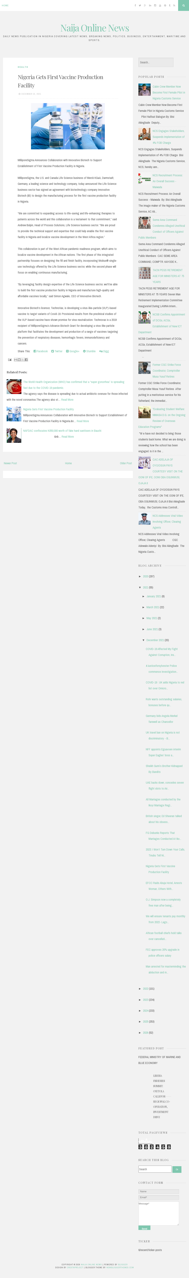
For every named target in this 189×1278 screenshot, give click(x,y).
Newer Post (10, 463)
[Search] (155, 1169)
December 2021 (155, 640)
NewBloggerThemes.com (120, 1267)
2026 (145, 1033)
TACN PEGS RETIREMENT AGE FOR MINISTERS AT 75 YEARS (168, 276)
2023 (145, 1000)
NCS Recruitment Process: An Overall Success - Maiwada (168, 181)
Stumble (89, 351)
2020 (145, 576)
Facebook (41, 351)
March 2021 (153, 607)
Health (23, 67)
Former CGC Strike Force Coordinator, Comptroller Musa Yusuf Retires (167, 371)
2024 (145, 1011)
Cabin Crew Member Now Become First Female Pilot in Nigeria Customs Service (169, 92)
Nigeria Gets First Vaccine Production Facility (48, 409)
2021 (145, 587)
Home (5, 5)
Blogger (123, 1264)
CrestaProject (75, 1267)
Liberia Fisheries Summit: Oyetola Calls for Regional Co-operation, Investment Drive (161, 1096)
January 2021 (154, 596)
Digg (104, 351)
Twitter (56, 351)
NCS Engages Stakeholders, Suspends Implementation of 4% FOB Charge (169, 137)
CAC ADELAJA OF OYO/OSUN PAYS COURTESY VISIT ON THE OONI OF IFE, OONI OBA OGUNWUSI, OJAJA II (160, 471)
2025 (145, 1021)
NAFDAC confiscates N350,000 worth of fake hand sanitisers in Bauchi (62, 431)
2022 (145, 989)
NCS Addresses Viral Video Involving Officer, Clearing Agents (168, 521)
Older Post (126, 463)
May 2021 (152, 618)
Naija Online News (94, 27)
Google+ (72, 351)
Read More (67, 400)
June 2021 (152, 629)
